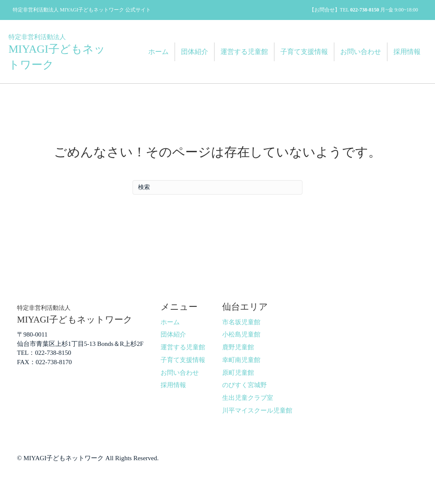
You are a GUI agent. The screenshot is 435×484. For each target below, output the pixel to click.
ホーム (158, 51)
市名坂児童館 (241, 322)
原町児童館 (238, 372)
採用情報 (407, 51)
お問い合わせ (360, 51)
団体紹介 (194, 51)
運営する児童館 (244, 51)
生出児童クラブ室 (247, 397)
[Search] (217, 187)
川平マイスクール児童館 (257, 410)
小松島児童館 (241, 334)
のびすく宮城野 (244, 385)
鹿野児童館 (238, 347)
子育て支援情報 (304, 51)
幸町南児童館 (241, 360)
